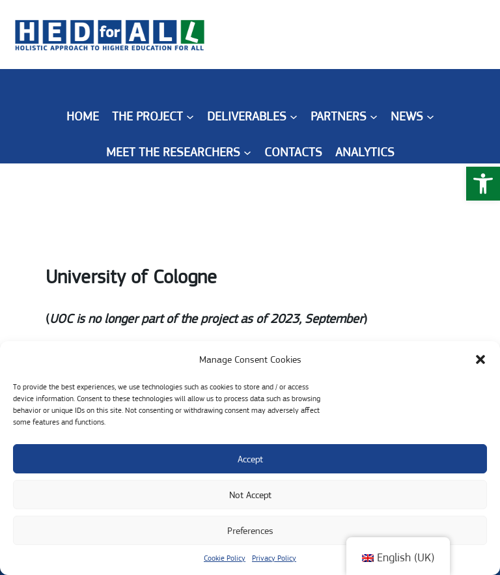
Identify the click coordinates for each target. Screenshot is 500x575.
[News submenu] (430, 116)
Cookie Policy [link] (224, 558)
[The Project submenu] (190, 116)
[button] (480, 359)
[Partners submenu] (374, 116)
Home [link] (82, 116)
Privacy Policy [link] (274, 558)
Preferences (250, 531)
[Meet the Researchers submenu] (247, 152)
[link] (483, 184)
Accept (250, 459)
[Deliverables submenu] (294, 116)
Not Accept (250, 495)
